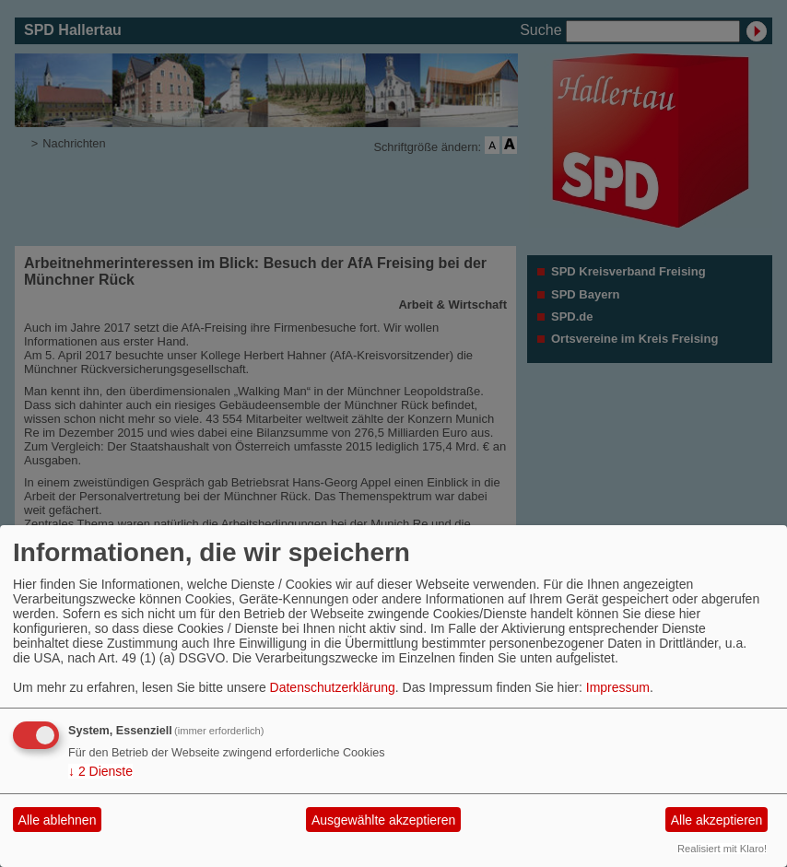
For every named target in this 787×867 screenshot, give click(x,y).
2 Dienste (100, 771)
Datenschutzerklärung (332, 687)
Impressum (618, 687)
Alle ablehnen (57, 820)
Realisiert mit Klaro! (722, 848)
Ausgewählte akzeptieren (383, 820)
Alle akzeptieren (717, 820)
